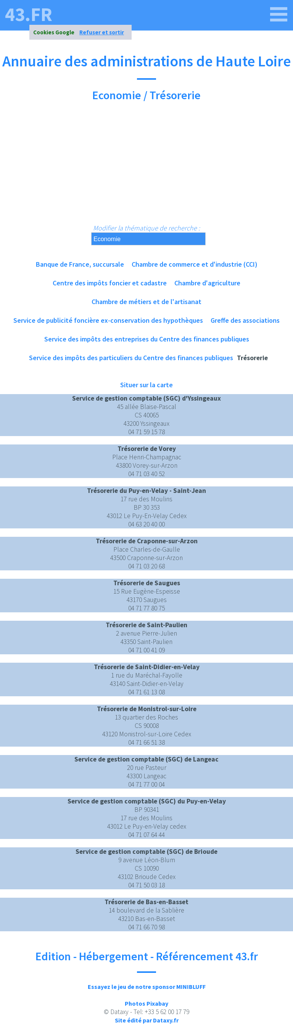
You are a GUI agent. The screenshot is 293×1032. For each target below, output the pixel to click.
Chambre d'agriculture (207, 283)
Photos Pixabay (146, 1003)
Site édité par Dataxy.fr (147, 1020)
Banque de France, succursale (80, 264)
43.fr (28, 14)
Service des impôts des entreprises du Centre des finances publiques (146, 339)
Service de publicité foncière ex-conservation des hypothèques (108, 320)
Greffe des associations (245, 320)
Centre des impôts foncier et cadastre (110, 283)
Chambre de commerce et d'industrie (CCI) (195, 264)
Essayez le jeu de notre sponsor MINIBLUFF (147, 986)
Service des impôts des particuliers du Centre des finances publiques (131, 357)
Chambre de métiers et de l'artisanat (146, 301)
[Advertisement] (146, 166)
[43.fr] (278, 14)
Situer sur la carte (146, 384)
